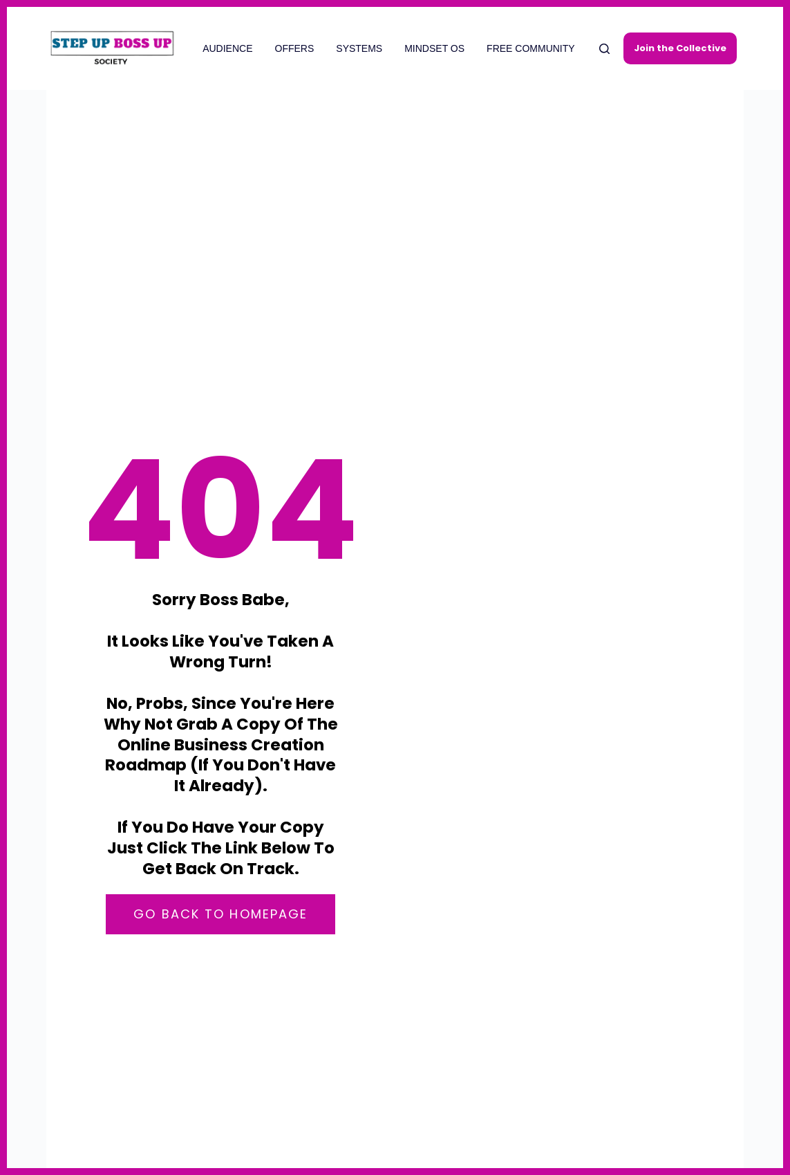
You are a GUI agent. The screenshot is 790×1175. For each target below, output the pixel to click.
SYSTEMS (359, 48)
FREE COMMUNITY (531, 48)
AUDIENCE (227, 48)
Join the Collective (680, 48)
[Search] (604, 49)
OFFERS (294, 48)
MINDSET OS (434, 48)
